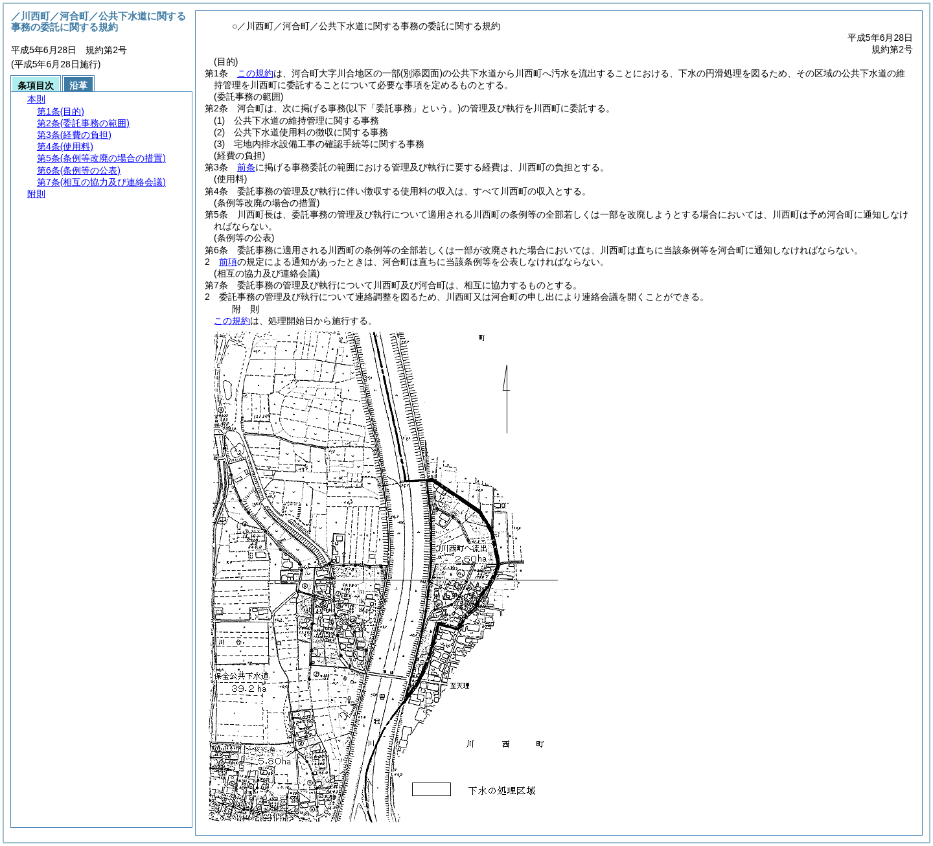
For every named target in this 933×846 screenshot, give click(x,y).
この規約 (255, 73)
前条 (246, 167)
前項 (228, 262)
